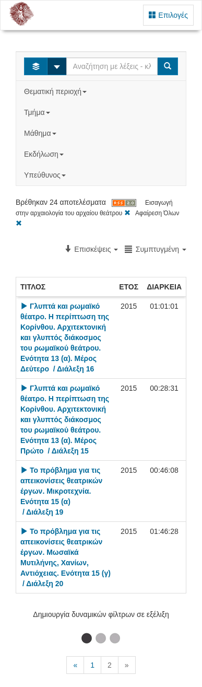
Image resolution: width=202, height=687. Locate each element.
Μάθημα (41, 133)
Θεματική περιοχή (56, 91)
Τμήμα (38, 112)
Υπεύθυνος (46, 175)
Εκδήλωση (45, 154)
